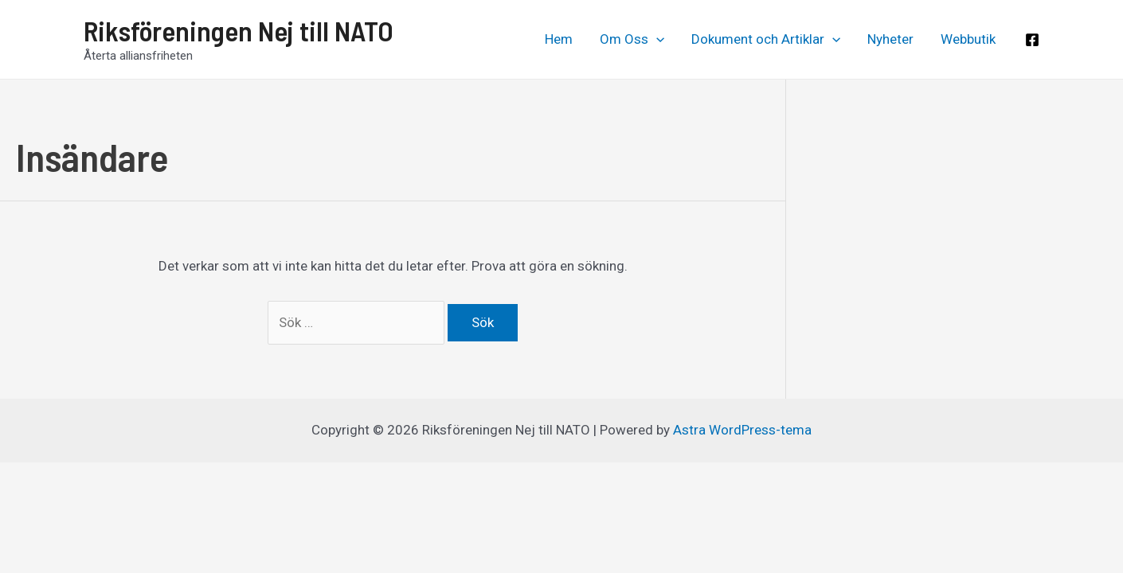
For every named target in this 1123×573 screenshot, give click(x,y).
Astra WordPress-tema (742, 430)
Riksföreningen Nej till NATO (238, 30)
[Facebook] (1032, 40)
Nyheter (890, 39)
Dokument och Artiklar (765, 39)
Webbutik (968, 39)
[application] (656, 39)
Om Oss (632, 39)
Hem (559, 39)
